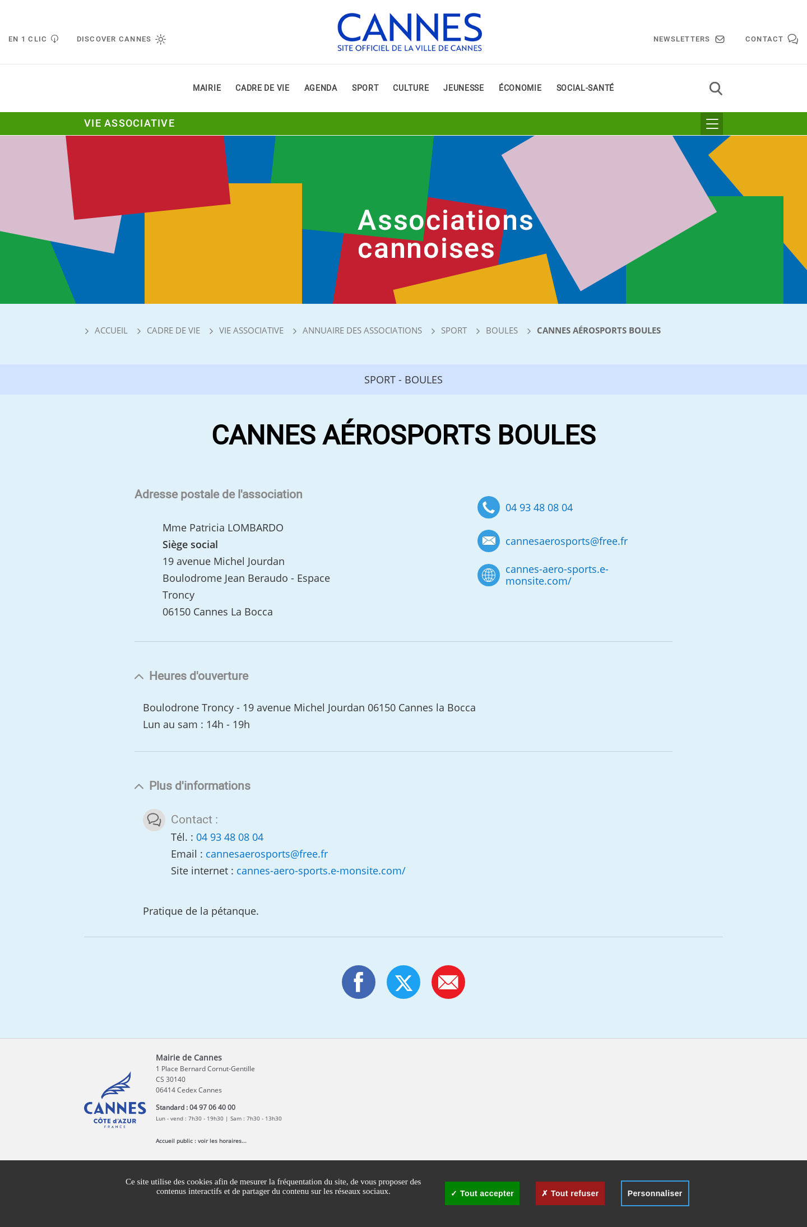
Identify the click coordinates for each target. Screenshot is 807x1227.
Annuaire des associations (362, 330)
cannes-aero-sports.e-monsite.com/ (557, 574)
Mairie (207, 89)
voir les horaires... (222, 1141)
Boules (502, 330)
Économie (520, 89)
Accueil (106, 330)
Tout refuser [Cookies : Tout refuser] (570, 1193)
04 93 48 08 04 (539, 507)
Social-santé (585, 89)
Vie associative (129, 124)
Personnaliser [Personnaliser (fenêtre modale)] (655, 1193)
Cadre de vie (262, 89)
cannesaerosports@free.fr (566, 541)
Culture (411, 89)
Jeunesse (463, 89)
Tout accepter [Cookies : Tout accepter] (482, 1193)
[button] (448, 982)
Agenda (320, 89)
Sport (365, 89)
